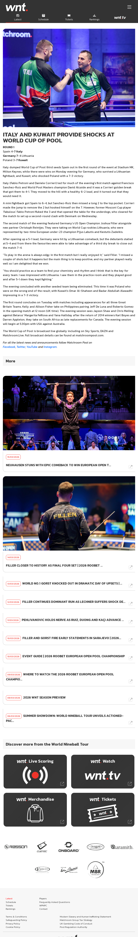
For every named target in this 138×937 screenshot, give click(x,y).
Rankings (10, 909)
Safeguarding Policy (16, 920)
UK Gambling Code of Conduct (76, 923)
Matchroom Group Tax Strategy (76, 920)
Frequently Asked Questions (54, 902)
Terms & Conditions (16, 916)
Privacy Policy (13, 923)
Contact (43, 909)
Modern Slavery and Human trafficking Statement (85, 916)
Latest (9, 898)
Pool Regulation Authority (73, 927)
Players (43, 898)
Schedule (11, 902)
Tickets (9, 905)
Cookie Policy (13, 927)
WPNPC (43, 905)
